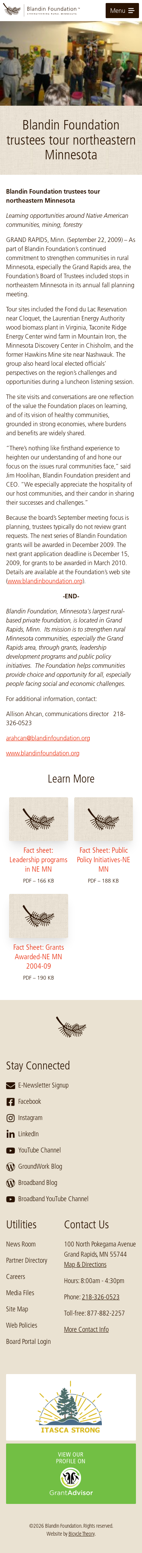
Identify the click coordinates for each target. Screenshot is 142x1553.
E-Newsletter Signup (37, 1085)
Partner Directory (26, 1260)
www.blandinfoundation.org (43, 753)
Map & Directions (85, 1264)
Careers (15, 1277)
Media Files (20, 1293)
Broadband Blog (31, 1183)
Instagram (24, 1118)
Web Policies (21, 1325)
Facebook (23, 1101)
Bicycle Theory (82, 1533)
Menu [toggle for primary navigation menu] (122, 10)
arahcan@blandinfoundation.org (48, 738)
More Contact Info (86, 1329)
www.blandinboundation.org (45, 581)
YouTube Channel (33, 1150)
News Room (21, 1244)
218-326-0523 (101, 1297)
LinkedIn (22, 1134)
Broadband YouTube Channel (47, 1199)
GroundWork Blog (34, 1166)
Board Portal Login (28, 1341)
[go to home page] (71, 10)
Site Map (17, 1309)
